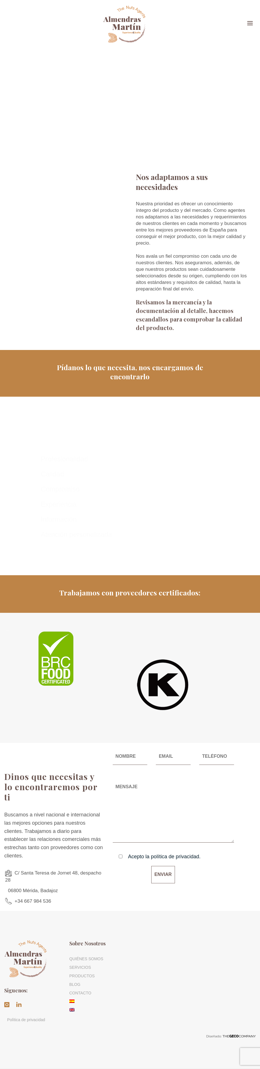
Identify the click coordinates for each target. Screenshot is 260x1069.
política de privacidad (175, 856)
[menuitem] (97, 1001)
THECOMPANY (239, 1036)
